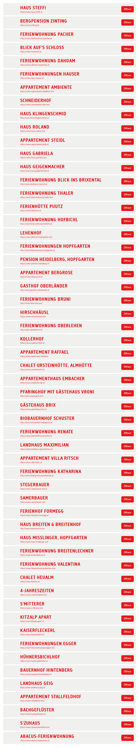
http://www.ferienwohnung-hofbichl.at (36, 224)
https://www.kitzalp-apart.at (32, 621)
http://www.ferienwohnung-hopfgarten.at (37, 250)
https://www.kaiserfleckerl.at (32, 635)
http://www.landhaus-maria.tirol (33, 184)
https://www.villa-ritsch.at (31, 462)
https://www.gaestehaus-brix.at (33, 409)
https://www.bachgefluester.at (33, 714)
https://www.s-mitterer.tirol (31, 608)
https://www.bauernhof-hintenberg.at (36, 674)
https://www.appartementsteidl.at (34, 144)
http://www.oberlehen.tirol (31, 330)
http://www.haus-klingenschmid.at (34, 118)
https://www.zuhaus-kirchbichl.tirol (34, 727)
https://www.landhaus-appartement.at (36, 449)
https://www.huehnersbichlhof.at (34, 661)
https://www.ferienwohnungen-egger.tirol (37, 648)
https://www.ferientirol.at (30, 52)
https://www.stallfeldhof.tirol (32, 701)
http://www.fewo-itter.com (31, 303)
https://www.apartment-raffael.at (34, 356)
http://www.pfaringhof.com (31, 396)
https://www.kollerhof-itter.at (32, 343)
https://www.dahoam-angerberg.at (34, 65)
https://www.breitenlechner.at (32, 555)
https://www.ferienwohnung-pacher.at (36, 38)
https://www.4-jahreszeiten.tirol (33, 595)
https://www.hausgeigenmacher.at (34, 171)
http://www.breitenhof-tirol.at (32, 529)
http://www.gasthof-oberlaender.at (34, 290)
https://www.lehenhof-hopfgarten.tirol (36, 237)
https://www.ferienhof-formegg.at (34, 515)
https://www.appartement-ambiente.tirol (37, 91)
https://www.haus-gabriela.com (33, 158)
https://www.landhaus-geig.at (32, 687)
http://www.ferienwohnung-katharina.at (37, 476)
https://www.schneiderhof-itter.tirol (34, 105)
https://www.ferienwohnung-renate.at (36, 436)
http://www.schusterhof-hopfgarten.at (36, 422)
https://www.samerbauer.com (32, 502)
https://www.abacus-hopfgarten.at (34, 740)
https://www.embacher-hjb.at (32, 383)
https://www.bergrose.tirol (31, 277)
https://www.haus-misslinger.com (34, 542)
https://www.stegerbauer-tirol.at (33, 489)
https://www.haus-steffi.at (31, 12)
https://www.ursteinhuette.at (32, 370)
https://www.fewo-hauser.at (32, 78)
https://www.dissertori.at (30, 211)
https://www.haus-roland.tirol (32, 131)
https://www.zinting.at (29, 25)
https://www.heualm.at (30, 582)
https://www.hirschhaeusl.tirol (33, 317)
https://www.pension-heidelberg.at (34, 264)
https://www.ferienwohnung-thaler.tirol (36, 197)
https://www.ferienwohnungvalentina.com (37, 568)
